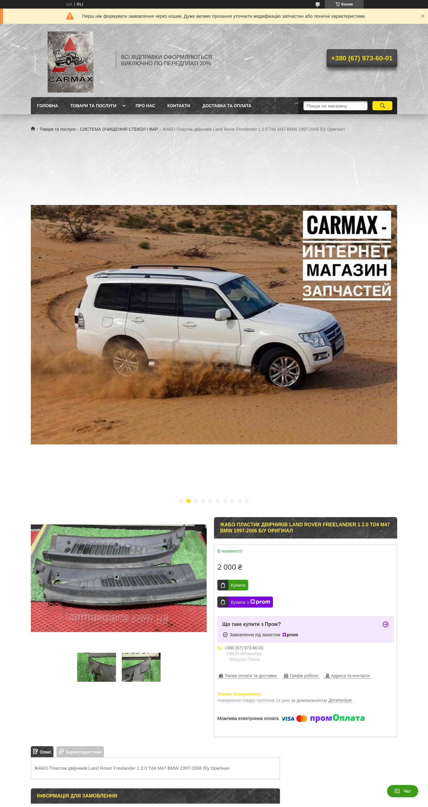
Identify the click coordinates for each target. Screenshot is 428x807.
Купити (238, 585)
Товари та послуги (57, 129)
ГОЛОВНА (47, 105)
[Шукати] (382, 105)
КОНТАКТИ (178, 105)
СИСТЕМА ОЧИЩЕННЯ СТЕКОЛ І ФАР (119, 129)
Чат (402, 791)
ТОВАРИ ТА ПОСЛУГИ (93, 105)
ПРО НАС (145, 105)
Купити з (250, 602)
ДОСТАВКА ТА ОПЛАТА (227, 105)
